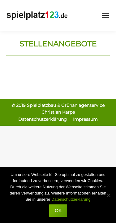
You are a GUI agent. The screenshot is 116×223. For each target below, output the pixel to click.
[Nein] (108, 195)
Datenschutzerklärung (70, 199)
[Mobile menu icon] (105, 15)
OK (58, 210)
